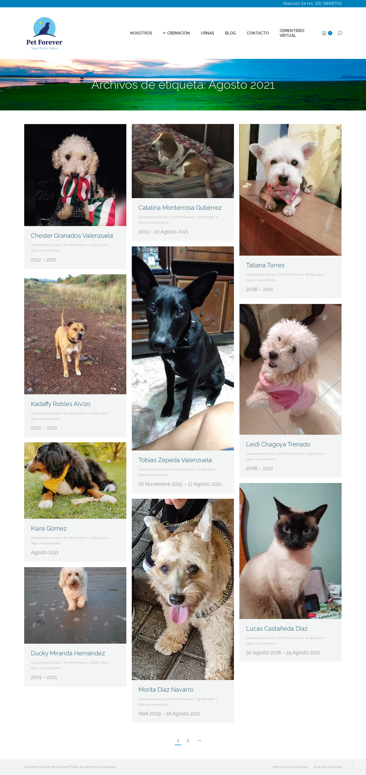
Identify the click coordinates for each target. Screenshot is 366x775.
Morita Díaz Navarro (166, 689)
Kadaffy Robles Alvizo (60, 403)
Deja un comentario (46, 250)
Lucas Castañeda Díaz (277, 628)
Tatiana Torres (265, 265)
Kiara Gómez (49, 528)
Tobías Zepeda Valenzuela (175, 459)
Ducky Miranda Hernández (68, 653)
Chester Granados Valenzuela (72, 235)
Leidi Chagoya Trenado (278, 444)
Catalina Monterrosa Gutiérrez (180, 207)
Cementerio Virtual (45, 245)
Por (75, 245)
